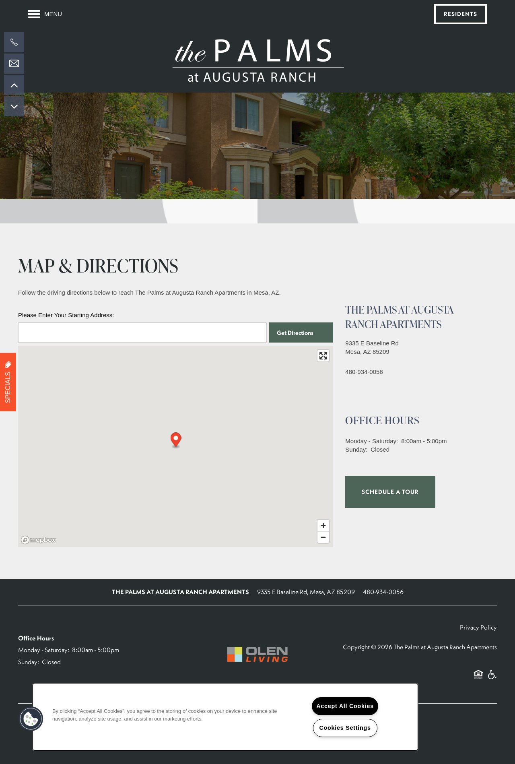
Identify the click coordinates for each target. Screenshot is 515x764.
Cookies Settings (345, 728)
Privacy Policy (478, 627)
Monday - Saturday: (371, 441)
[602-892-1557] (14, 42)
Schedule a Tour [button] (390, 492)
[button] (460, 14)
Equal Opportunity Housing (478, 678)
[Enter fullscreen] (323, 355)
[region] (225, 717)
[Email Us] (14, 64)
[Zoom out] (323, 537)
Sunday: (356, 449)
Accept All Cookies (345, 706)
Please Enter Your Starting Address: (66, 315)
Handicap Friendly (492, 678)
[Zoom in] (323, 525)
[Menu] (45, 14)
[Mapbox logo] (38, 540)
